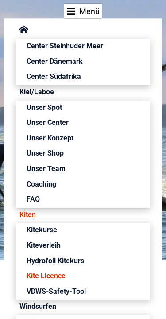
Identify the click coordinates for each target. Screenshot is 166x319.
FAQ (33, 199)
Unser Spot (44, 107)
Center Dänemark (55, 61)
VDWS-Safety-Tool (56, 291)
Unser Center (48, 122)
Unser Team (46, 168)
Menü (83, 11)
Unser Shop (45, 153)
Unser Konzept (50, 138)
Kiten (27, 214)
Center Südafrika (54, 76)
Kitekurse (42, 230)
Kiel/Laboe (36, 92)
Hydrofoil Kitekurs (55, 261)
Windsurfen (37, 306)
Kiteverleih (44, 245)
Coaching (41, 184)
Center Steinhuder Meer (65, 46)
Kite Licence (46, 276)
